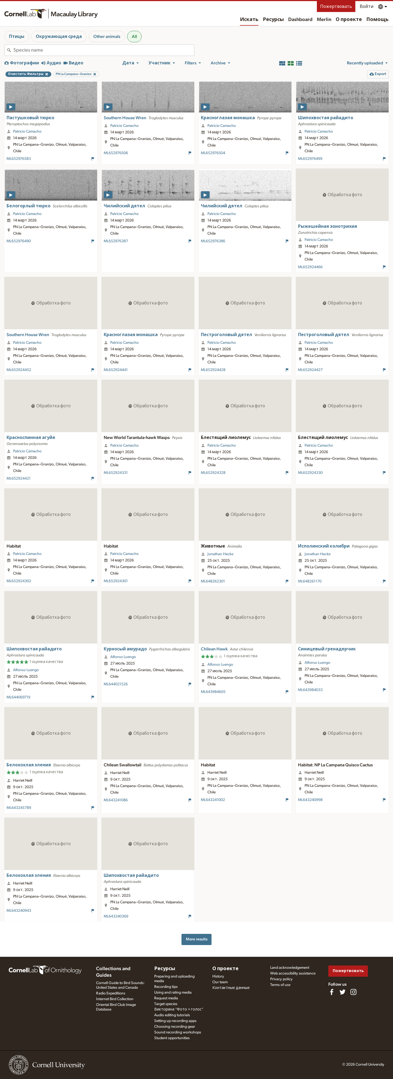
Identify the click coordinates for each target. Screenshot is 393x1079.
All (134, 36)
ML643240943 (19, 911)
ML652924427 (310, 370)
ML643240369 (116, 916)
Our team (220, 982)
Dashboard (300, 19)
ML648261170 (309, 581)
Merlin (324, 19)
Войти (367, 6)
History (218, 976)
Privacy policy (281, 979)
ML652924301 (116, 581)
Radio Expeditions (110, 993)
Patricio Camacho (27, 131)
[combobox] (103, 50)
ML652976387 (116, 241)
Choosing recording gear (174, 1027)
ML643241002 (213, 800)
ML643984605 (213, 692)
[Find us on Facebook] (331, 992)
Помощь (377, 19)
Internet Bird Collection (114, 999)
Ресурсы (273, 19)
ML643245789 (19, 808)
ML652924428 (213, 370)
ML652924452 (19, 370)
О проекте (349, 19)
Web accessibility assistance (292, 973)
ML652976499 (310, 159)
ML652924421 (19, 478)
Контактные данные (231, 988)
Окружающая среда (59, 36)
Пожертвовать (336, 6)
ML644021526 (116, 684)
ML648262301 (213, 581)
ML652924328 (213, 473)
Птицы (16, 36)
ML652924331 (116, 473)
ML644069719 (18, 697)
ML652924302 (19, 581)
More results (196, 939)
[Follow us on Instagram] (353, 992)
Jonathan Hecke (220, 554)
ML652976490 (19, 241)
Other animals (106, 36)
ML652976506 (116, 153)
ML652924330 (310, 473)
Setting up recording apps (175, 1021)
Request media (166, 998)
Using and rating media (173, 992)
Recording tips (166, 987)
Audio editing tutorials (172, 1015)
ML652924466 (310, 267)
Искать (249, 19)
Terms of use (280, 985)
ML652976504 (213, 153)
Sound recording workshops (177, 1032)
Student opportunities (172, 1038)
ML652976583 (19, 159)
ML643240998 (310, 800)
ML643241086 (116, 800)
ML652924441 (116, 370)
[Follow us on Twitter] (342, 992)
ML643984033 (310, 690)
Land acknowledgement (289, 968)
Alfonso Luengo (26, 670)
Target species (165, 1004)
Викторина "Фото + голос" (178, 1009)
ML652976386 (213, 241)
